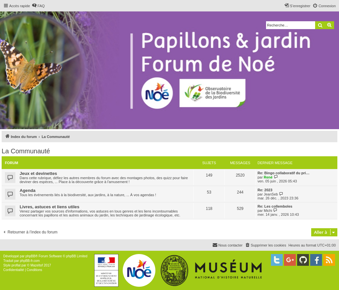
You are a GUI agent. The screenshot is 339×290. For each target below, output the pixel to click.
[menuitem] (38, 6)
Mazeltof (36, 265)
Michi (268, 211)
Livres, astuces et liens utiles (50, 206)
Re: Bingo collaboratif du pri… (284, 173)
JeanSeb (271, 194)
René (268, 177)
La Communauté (26, 151)
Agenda (27, 190)
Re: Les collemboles (275, 206)
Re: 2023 (265, 190)
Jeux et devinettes (38, 173)
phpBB (30, 256)
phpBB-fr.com (30, 261)
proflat (16, 265)
